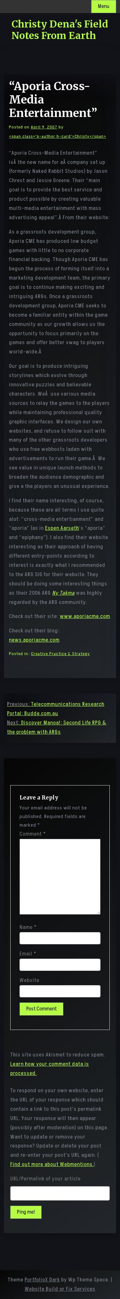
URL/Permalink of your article (45, 1179)
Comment (33, 834)
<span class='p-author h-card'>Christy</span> (57, 136)
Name (28, 927)
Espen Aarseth (62, 528)
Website (29, 980)
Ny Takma (63, 593)
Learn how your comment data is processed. (49, 1068)
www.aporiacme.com (85, 616)
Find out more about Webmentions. (52, 1164)
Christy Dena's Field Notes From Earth (60, 29)
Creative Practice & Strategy (60, 654)
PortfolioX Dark (42, 1280)
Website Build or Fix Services (60, 1289)
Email (28, 954)
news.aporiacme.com (34, 640)
